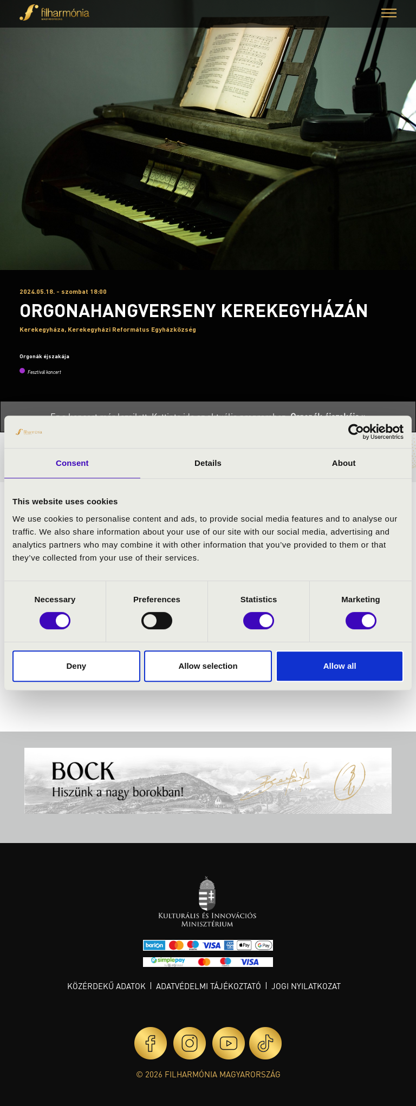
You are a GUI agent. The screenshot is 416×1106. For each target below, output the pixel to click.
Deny (76, 665)
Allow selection (207, 665)
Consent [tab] (72, 463)
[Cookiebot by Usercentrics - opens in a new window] (356, 432)
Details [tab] (208, 463)
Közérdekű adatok (106, 985)
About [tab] (344, 463)
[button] (388, 14)
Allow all (339, 665)
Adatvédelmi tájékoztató (208, 985)
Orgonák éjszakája (44, 356)
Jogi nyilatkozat (306, 985)
